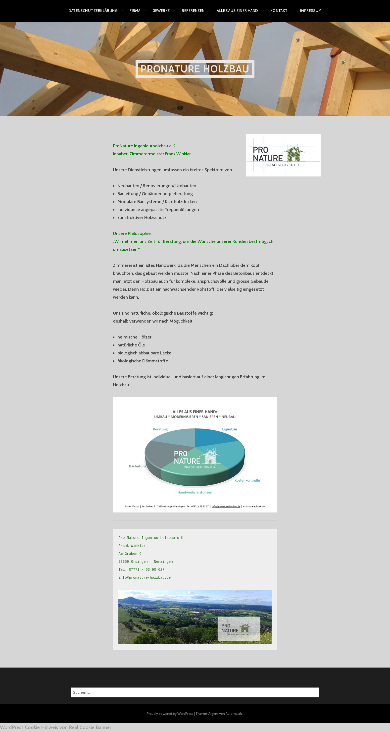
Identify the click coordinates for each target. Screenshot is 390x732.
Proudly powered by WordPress (170, 713)
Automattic (234, 713)
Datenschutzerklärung (92, 10)
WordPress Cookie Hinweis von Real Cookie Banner (55, 727)
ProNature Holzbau (195, 69)
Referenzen (193, 10)
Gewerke (161, 10)
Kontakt (279, 10)
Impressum (311, 10)
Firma (135, 10)
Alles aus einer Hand (237, 10)
